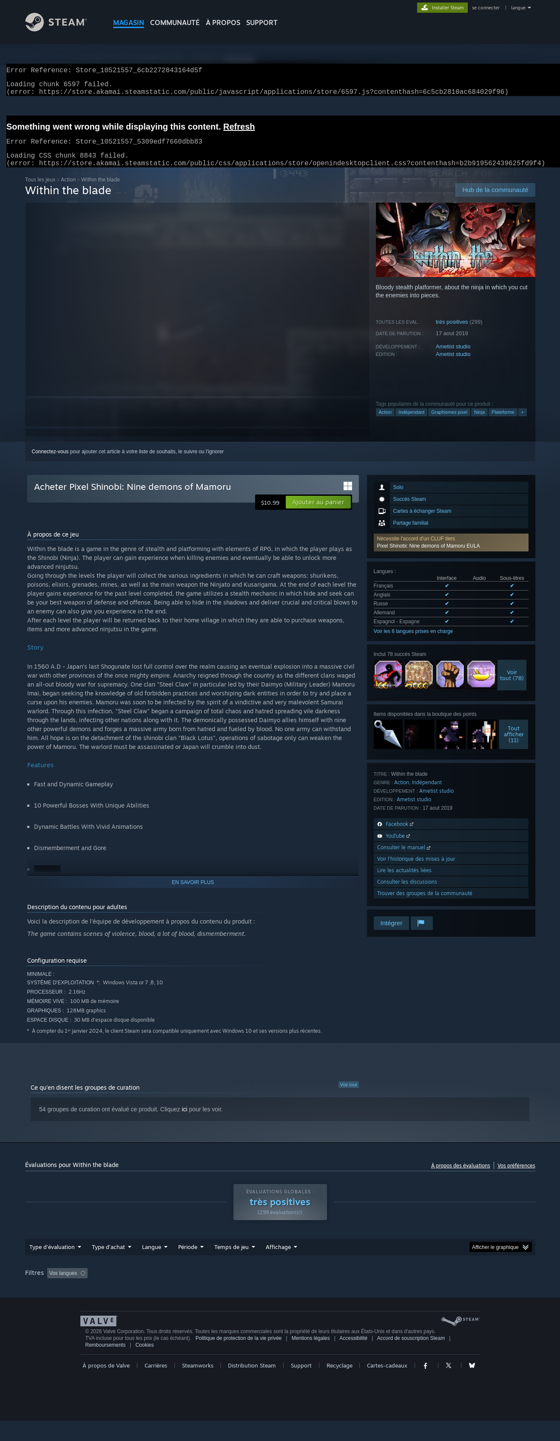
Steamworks (197, 1385)
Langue (151, 1257)
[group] (280, 1289)
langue (518, 8)
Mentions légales (311, 1359)
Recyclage (339, 1385)
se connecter (486, 8)
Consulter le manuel (404, 857)
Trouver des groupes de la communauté (424, 903)
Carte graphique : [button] (486, 1283)
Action (68, 189)
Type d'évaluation (52, 1257)
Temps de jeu (231, 1257)
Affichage (278, 1257)
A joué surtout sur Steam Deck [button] (300, 1283)
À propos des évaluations (460, 1176)
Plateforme (503, 422)
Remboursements (105, 1365)
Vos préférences (516, 1176)
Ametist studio (453, 356)
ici (184, 1119)
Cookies (144, 1365)
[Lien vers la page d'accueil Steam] (62, 29)
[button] (451, 553)
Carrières (156, 1385)
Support (301, 1385)
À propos (223, 22)
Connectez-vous (50, 462)
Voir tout (348, 1094)
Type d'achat (108, 1257)
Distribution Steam (252, 1385)
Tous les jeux (40, 189)
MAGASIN (128, 22)
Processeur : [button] (435, 1283)
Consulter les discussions (407, 892)
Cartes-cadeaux (387, 1385)
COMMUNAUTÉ (175, 22)
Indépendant (411, 422)
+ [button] (522, 422)
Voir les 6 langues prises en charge (413, 641)
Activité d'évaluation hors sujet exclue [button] (156, 1283)
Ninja (479, 422)
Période (187, 1257)
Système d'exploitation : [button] (378, 1283)
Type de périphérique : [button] (52, 1295)
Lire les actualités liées (404, 880)
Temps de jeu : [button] (233, 1283)
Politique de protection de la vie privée (239, 1359)
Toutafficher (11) (514, 744)
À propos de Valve (106, 1385)
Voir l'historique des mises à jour (416, 869)
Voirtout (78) (512, 685)
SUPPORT (262, 22)
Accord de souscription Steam (411, 1359)
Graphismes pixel (449, 422)
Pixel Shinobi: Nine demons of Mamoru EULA (428, 556)
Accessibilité (353, 1359)
